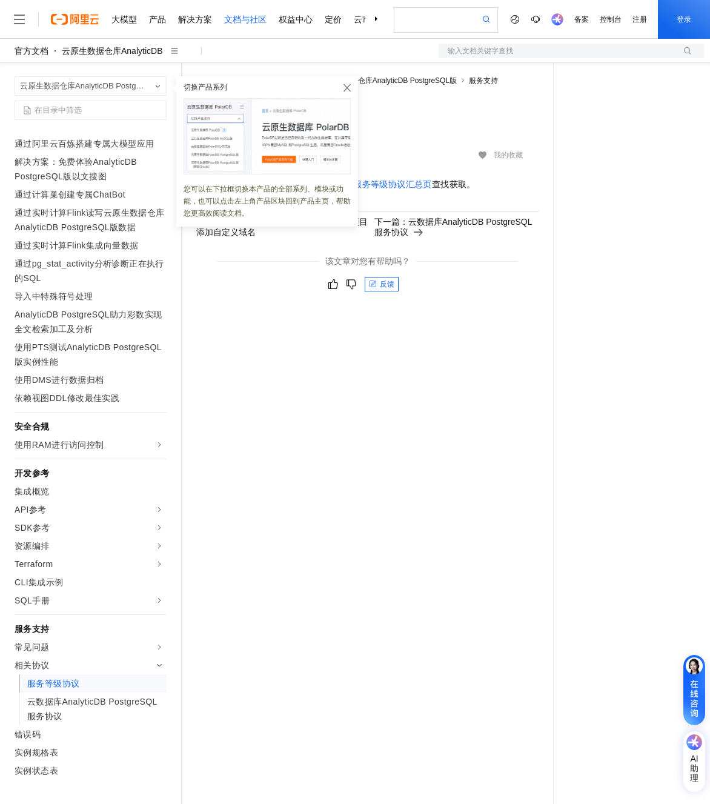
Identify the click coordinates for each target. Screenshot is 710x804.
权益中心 (296, 19)
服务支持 (483, 80)
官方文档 (31, 51)
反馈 (381, 284)
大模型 (124, 19)
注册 (639, 19)
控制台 (611, 19)
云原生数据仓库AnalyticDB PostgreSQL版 (389, 80)
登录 (684, 19)
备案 (581, 19)
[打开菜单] (19, 19)
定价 (333, 19)
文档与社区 (245, 19)
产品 (157, 19)
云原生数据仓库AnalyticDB (112, 51)
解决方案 (195, 19)
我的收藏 (508, 155)
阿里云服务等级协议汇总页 (379, 184)
